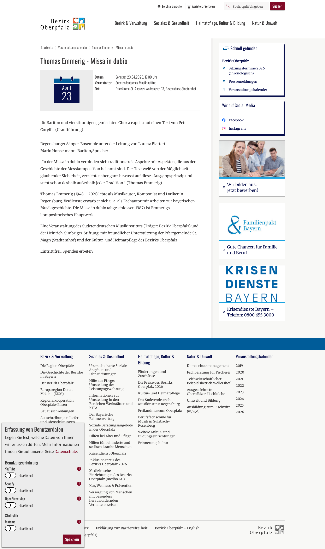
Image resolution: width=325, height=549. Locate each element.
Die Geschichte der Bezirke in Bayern (61, 374)
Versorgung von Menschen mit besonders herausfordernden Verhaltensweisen (110, 498)
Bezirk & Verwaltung (131, 23)
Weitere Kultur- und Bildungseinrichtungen (157, 434)
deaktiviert (26, 475)
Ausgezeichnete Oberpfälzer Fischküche (206, 392)
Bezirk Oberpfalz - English (177, 528)
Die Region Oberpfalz (57, 366)
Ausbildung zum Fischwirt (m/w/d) (208, 409)
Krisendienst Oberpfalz (107, 453)
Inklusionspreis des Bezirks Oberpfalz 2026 (108, 462)
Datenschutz (65, 451)
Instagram (237, 128)
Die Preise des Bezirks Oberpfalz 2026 (155, 384)
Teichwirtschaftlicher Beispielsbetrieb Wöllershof (208, 381)
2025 (240, 405)
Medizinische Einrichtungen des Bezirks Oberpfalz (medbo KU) (110, 475)
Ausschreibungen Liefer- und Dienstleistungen (60, 420)
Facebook (236, 120)
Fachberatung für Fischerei (208, 372)
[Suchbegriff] (246, 6)
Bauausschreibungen (57, 411)
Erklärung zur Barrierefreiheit (122, 528)
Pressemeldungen (243, 81)
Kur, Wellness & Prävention (110, 485)
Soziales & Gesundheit (171, 23)
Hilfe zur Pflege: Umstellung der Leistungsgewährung (106, 384)
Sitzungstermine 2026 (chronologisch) (247, 70)
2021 (239, 379)
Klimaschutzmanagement (208, 366)
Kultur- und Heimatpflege (159, 393)
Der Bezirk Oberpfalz (57, 383)
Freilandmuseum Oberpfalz (160, 410)
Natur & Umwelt (264, 23)
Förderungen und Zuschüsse (152, 374)
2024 (240, 399)
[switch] (10, 475)
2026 (240, 412)
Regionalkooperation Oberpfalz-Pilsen (57, 402)
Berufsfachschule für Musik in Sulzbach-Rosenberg (154, 421)
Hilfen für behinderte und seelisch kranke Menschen (110, 444)
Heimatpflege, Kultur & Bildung (220, 23)
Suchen (277, 6)
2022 (240, 385)
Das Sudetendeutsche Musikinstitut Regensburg (159, 402)
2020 (240, 372)
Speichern (72, 539)
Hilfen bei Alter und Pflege (110, 436)
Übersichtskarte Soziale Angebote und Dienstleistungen (108, 370)
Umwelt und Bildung (203, 400)
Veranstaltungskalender (248, 90)
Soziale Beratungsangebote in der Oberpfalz (111, 427)
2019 (239, 366)
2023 (240, 392)
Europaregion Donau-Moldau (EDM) (57, 392)
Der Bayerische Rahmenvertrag (101, 416)
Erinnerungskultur (153, 443)
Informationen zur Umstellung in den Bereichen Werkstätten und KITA (111, 401)
